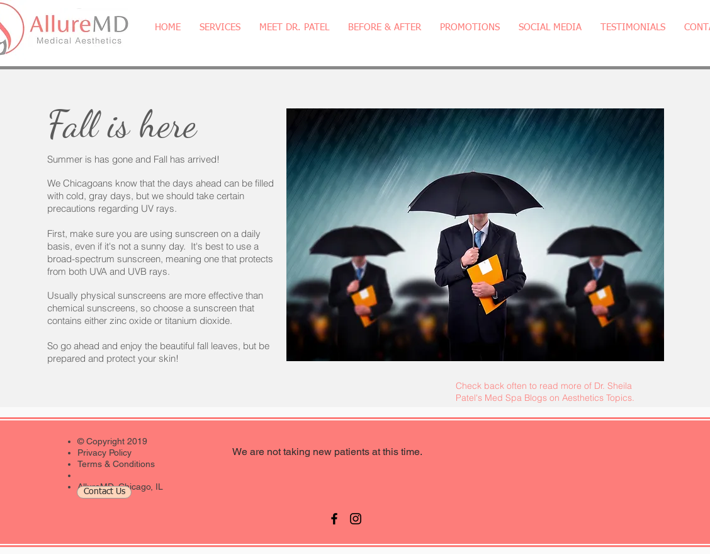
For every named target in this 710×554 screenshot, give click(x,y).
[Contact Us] (104, 492)
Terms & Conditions (116, 464)
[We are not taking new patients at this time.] (327, 452)
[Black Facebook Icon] (334, 518)
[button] (220, 27)
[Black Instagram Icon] (355, 518)
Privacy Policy (104, 452)
